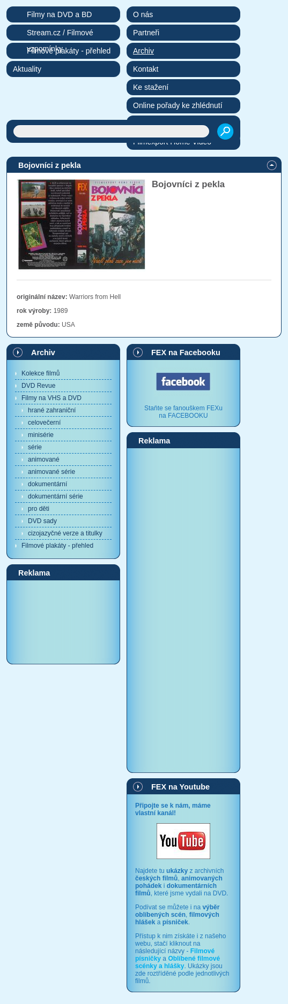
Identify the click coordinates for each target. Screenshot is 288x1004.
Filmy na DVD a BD (59, 14)
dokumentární (47, 484)
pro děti (38, 508)
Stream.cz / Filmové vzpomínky (60, 34)
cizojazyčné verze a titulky (65, 533)
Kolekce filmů (40, 373)
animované (44, 459)
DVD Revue (38, 385)
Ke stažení (150, 87)
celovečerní (44, 422)
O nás (143, 14)
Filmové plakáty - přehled (57, 545)
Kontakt (145, 69)
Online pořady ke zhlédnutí (178, 105)
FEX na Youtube (180, 787)
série (35, 447)
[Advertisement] (63, 621)
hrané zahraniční (52, 410)
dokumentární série (55, 496)
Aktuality (27, 69)
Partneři (146, 32)
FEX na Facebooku (185, 352)
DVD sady (42, 521)
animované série (51, 472)
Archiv (43, 352)
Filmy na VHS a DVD (51, 398)
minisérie (41, 435)
